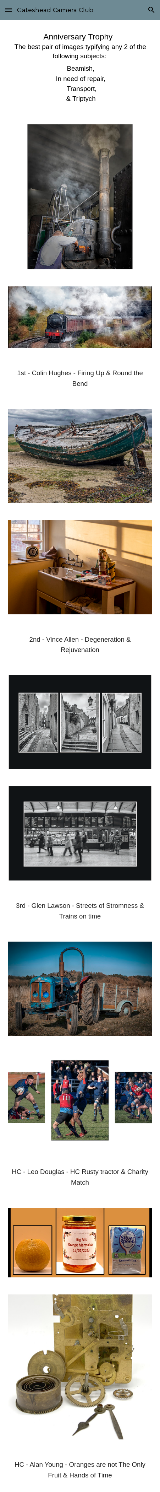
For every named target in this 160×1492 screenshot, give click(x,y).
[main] (80, 67)
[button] (8, 10)
